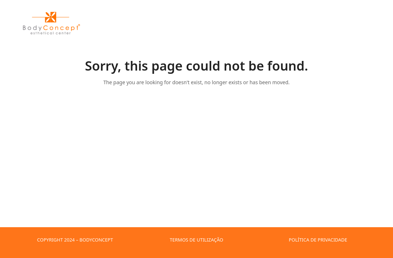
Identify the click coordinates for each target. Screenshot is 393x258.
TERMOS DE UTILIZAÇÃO (196, 239)
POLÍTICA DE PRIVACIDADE (318, 239)
